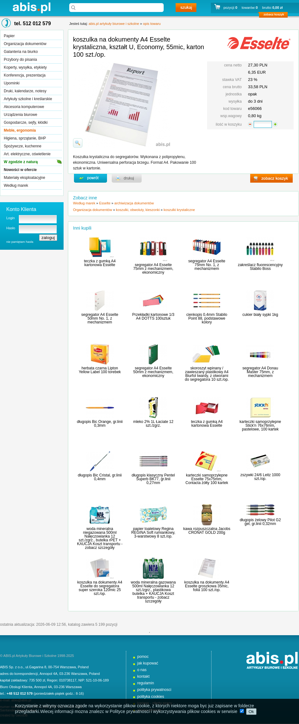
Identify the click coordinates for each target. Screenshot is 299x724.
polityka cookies (150, 696)
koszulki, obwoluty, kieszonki (138, 210)
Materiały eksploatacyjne (24, 177)
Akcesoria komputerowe (24, 107)
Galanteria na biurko (21, 51)
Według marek (16, 185)
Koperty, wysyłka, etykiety (25, 67)
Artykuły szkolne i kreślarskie (28, 99)
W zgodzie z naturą (21, 162)
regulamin (145, 683)
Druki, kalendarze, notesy (25, 91)
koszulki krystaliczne (179, 210)
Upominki (12, 83)
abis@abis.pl (21, 700)
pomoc (143, 656)
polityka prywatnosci (154, 689)
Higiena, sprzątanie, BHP (25, 138)
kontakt (143, 676)
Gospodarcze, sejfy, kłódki (26, 122)
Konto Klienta (21, 209)
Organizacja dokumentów (25, 44)
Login (10, 218)
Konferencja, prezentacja (25, 75)
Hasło (10, 228)
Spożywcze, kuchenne (22, 146)
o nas (142, 670)
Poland (83, 667)
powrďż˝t (90, 178)
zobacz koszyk (275, 15)
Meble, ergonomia (20, 130)
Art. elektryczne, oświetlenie (27, 154)
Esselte (104, 203)
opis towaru (152, 24)
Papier (9, 36)
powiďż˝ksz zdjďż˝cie (77, 143)
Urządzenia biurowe (20, 114)
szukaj (186, 7)
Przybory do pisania (20, 59)
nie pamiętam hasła (19, 241)
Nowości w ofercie (20, 170)
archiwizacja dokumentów (134, 203)
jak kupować (147, 663)
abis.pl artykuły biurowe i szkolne (31, 7)
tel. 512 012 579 (32, 23)
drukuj (127, 178)
